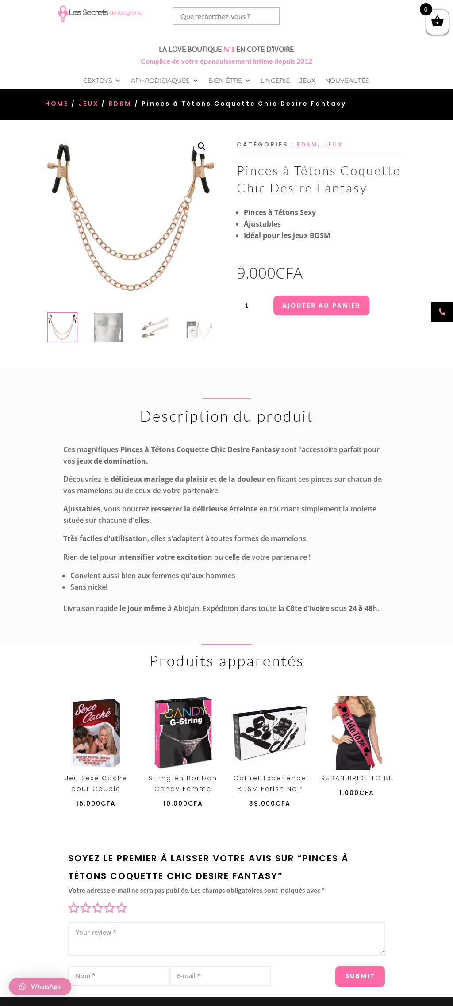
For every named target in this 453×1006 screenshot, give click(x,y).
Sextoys (98, 80)
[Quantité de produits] (250, 305)
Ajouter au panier (321, 305)
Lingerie (275, 80)
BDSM (120, 104)
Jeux (307, 80)
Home (57, 104)
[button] (202, 146)
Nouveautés (347, 80)
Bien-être (225, 80)
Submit (349, 971)
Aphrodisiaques (160, 80)
